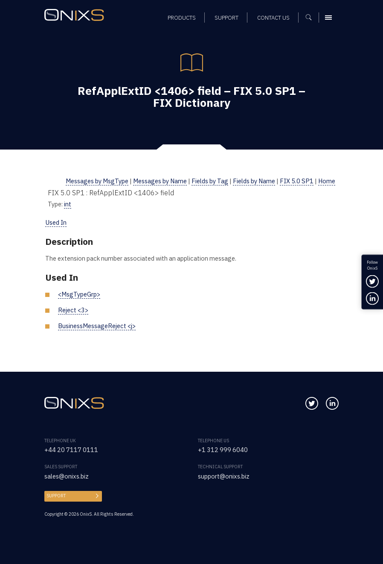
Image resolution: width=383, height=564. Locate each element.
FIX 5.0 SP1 (296, 181)
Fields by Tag (210, 181)
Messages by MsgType (97, 181)
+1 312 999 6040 (223, 450)
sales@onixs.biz (66, 476)
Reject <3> (73, 310)
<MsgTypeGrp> (79, 294)
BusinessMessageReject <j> (97, 326)
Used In (56, 222)
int (67, 204)
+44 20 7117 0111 (71, 450)
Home (326, 181)
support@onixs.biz (224, 476)
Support (56, 496)
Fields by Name (254, 181)
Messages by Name (160, 181)
